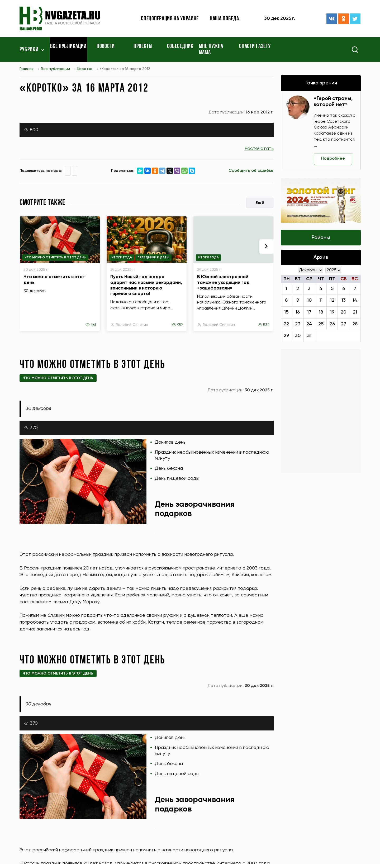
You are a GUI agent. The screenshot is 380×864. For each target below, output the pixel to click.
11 (320, 300)
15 (286, 312)
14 (355, 300)
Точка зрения (321, 83)
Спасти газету (254, 47)
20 (343, 312)
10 (309, 300)
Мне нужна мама (211, 50)
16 (298, 312)
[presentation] (266, 246)
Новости (106, 47)
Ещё (259, 203)
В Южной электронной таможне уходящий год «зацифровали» (223, 282)
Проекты (143, 47)
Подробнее (333, 158)
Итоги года (121, 257)
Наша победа (224, 19)
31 (309, 335)
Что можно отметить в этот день (55, 257)
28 (355, 324)
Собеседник (180, 47)
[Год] (333, 270)
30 (298, 335)
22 (286, 324)
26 (332, 324)
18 (321, 312)
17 (309, 312)
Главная (27, 69)
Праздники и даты (153, 257)
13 (343, 300)
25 (321, 324)
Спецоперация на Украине (170, 19)
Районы (321, 237)
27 (343, 324)
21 (355, 312)
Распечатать (259, 148)
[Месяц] (310, 270)
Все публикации (68, 47)
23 (297, 324)
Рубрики (29, 50)
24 (309, 324)
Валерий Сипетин (132, 325)
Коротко (84, 69)
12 (332, 300)
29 (286, 335)
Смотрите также (42, 203)
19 (332, 312)
